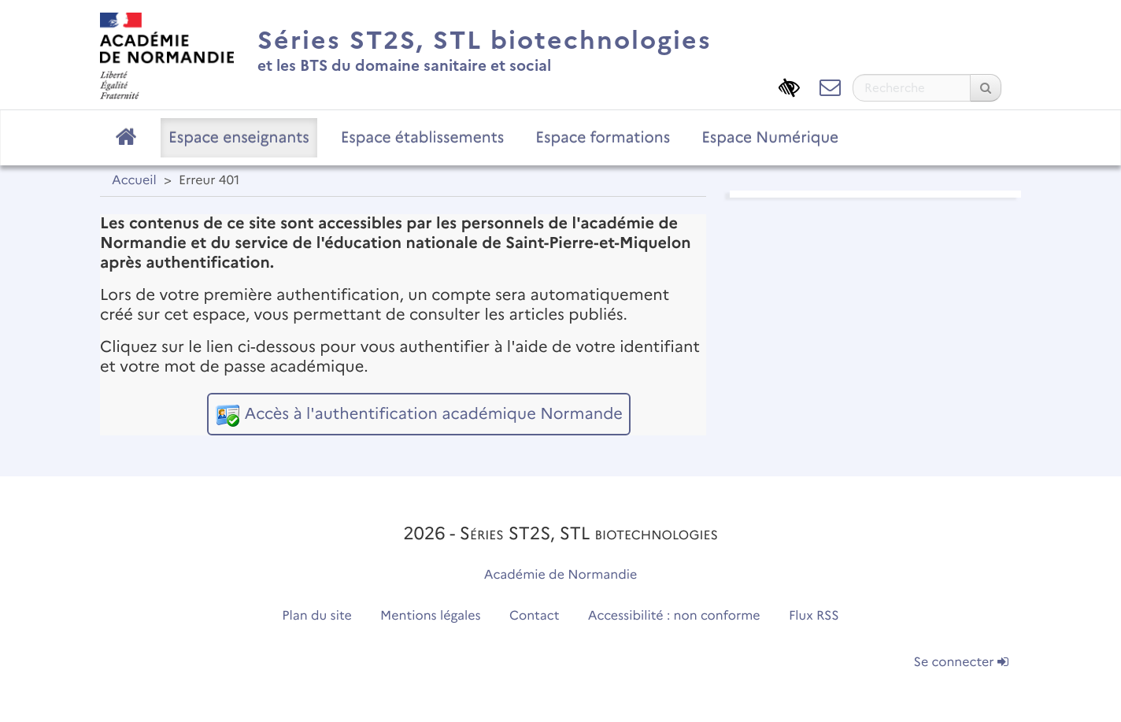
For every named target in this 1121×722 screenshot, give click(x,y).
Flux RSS (814, 616)
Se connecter (961, 662)
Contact (534, 616)
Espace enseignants (238, 137)
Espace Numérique (769, 137)
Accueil (134, 180)
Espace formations (602, 137)
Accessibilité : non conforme (674, 616)
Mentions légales (430, 616)
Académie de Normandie (561, 575)
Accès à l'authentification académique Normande (433, 414)
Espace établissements (423, 137)
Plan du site (316, 616)
